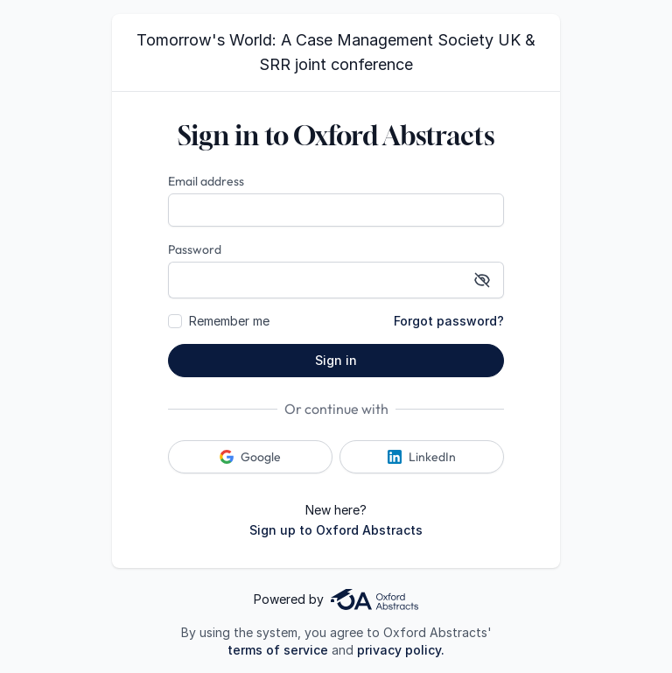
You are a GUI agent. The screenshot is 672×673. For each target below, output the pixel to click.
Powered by (336, 599)
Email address (206, 181)
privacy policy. (400, 649)
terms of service (278, 649)
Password (194, 249)
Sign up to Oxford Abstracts (336, 529)
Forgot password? (449, 320)
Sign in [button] (336, 360)
